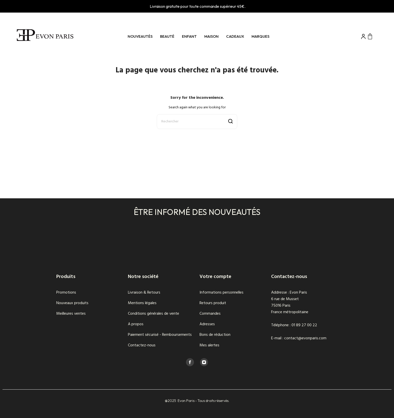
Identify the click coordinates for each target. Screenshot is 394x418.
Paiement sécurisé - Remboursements (160, 335)
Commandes (210, 313)
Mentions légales (142, 303)
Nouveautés (140, 36)
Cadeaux (235, 36)
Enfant (189, 36)
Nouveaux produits (72, 303)
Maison (211, 36)
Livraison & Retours (144, 292)
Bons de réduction (215, 335)
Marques (260, 36)
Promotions (66, 292)
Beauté (167, 36)
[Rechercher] (197, 121)
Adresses (207, 324)
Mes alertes (209, 345)
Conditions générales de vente (153, 313)
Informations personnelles (221, 292)
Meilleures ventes (71, 313)
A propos (135, 324)
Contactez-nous (142, 345)
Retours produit (213, 303)
